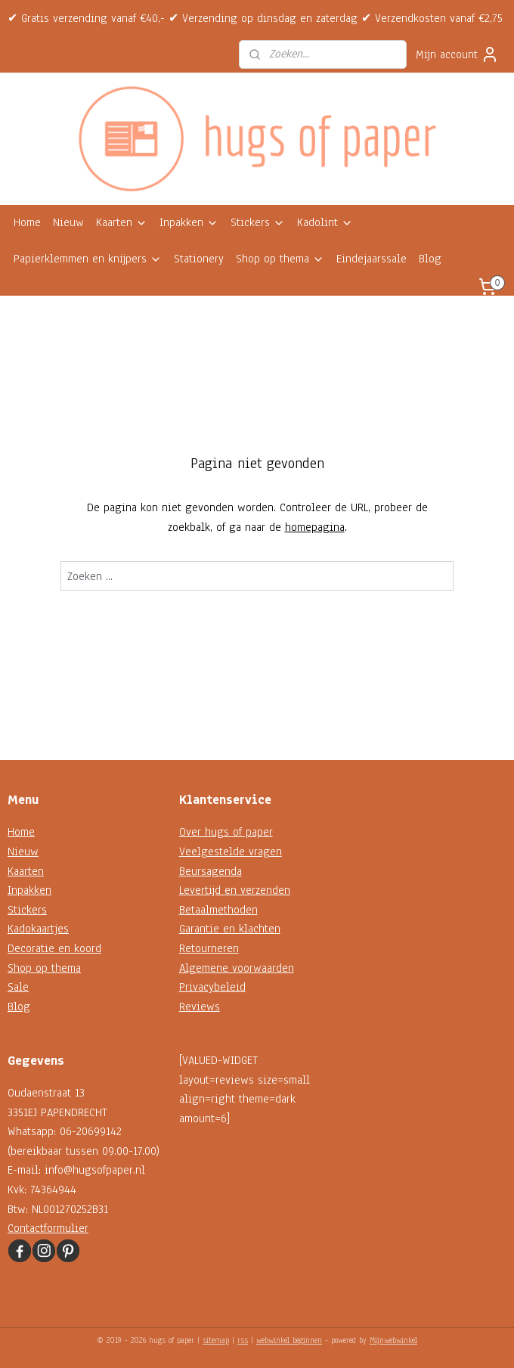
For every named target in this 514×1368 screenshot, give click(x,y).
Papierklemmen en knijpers (88, 258)
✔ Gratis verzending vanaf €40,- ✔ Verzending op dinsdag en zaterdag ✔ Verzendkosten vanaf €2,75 (255, 18)
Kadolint (325, 222)
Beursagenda (210, 871)
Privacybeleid (212, 986)
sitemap (216, 1340)
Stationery (199, 258)
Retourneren (209, 948)
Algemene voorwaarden (236, 968)
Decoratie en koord (54, 948)
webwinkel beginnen (289, 1340)
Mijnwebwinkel (393, 1340)
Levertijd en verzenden (234, 890)
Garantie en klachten (229, 928)
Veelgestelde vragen (230, 851)
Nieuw (68, 222)
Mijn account (457, 54)
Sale (18, 986)
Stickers (258, 222)
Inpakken (188, 222)
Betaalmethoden (218, 909)
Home (27, 222)
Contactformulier (48, 1228)
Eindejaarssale (371, 258)
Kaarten (121, 222)
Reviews (199, 1006)
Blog (430, 258)
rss (242, 1340)
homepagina (315, 527)
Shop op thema (280, 258)
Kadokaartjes (38, 928)
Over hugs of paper (226, 831)
